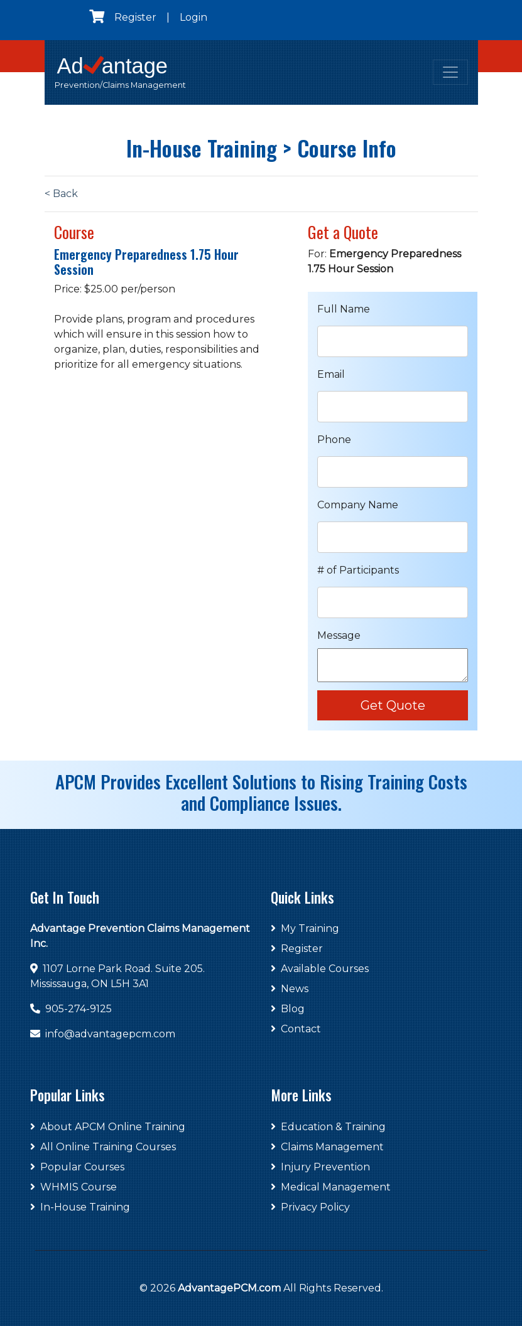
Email (331, 374)
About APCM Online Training (107, 1127)
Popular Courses (77, 1167)
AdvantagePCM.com (229, 1288)
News (289, 989)
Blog (288, 1009)
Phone (334, 440)
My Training (305, 928)
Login (193, 17)
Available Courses (320, 969)
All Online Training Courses (103, 1147)
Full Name (343, 309)
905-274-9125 (78, 1009)
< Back (61, 194)
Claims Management (327, 1147)
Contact (296, 1029)
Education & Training (328, 1127)
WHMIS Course (73, 1187)
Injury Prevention (320, 1167)
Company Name (357, 505)
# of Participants (358, 570)
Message (339, 635)
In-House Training (80, 1207)
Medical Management (331, 1187)
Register (135, 17)
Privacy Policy (310, 1207)
